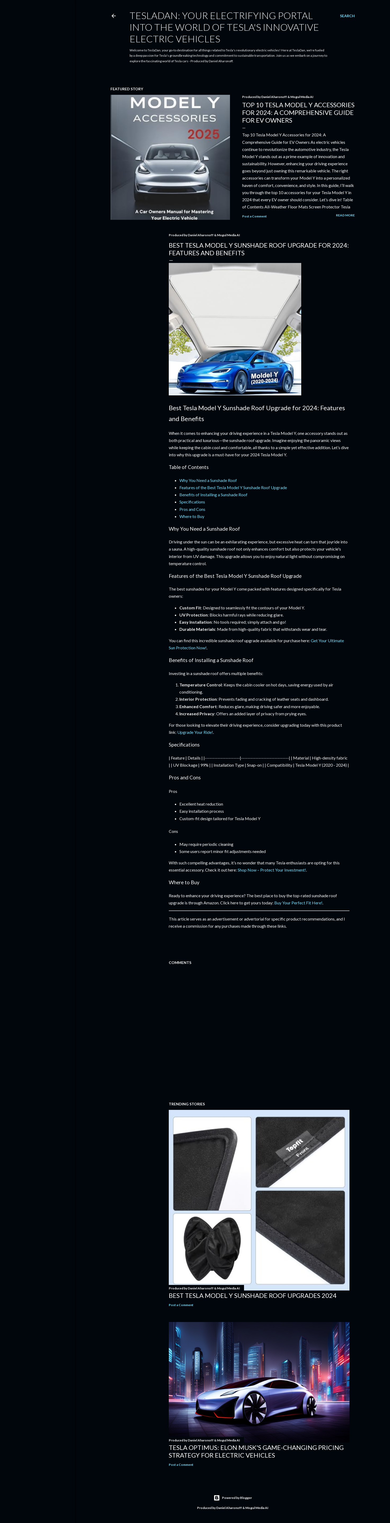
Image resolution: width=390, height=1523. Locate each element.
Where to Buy (191, 516)
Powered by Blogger (233, 1498)
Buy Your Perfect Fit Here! (298, 902)
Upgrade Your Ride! (195, 732)
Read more (345, 215)
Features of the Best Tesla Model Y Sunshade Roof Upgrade (233, 487)
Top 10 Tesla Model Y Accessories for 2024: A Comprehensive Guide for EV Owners (298, 112)
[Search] (347, 16)
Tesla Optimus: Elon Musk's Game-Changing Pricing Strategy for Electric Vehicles (256, 1451)
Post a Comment (254, 216)
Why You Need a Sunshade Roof (208, 480)
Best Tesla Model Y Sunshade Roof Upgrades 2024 (252, 1295)
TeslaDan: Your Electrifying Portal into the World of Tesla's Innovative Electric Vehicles (224, 27)
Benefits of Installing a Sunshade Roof (213, 494)
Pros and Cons (192, 509)
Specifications (192, 501)
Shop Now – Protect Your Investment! (272, 869)
